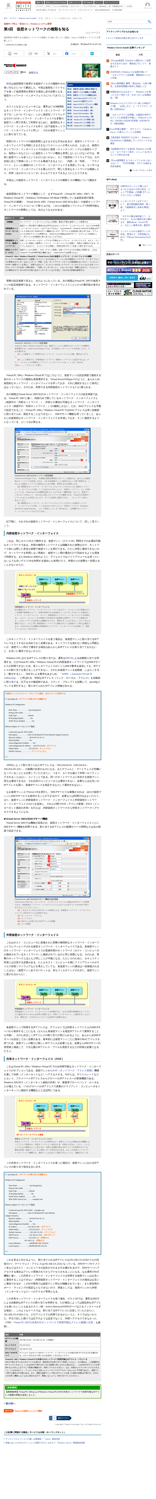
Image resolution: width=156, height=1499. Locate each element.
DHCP (68, 658)
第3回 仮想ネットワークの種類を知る (82, 95)
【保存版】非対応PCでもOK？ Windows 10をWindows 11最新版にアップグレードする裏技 (131, 141)
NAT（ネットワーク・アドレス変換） (73, 1070)
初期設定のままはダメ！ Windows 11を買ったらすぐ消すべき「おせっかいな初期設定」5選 (130, 95)
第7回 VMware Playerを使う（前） (80, 107)
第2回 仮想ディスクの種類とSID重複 (81, 92)
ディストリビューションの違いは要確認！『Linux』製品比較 (33, 1439)
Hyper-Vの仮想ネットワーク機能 (28, 1411)
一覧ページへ (146, 245)
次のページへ (63, 1418)
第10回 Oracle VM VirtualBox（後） (81, 116)
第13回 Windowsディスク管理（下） (81, 126)
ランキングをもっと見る (142, 170)
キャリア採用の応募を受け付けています (126, 38)
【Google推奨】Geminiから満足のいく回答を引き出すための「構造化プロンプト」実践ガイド (130, 64)
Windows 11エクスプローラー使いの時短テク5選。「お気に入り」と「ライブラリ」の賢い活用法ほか (131, 106)
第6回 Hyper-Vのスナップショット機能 (82, 104)
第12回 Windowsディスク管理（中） (81, 123)
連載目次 (33, 72)
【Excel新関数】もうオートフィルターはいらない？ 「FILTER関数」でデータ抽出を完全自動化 (131, 163)
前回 (8, 83)
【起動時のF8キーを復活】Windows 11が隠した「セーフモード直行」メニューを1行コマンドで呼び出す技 (131, 152)
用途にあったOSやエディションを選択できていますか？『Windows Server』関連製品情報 (45, 1443)
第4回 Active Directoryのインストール (81, 98)
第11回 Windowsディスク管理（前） (81, 119)
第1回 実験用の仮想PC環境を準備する (82, 89)
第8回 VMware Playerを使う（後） (80, 110)
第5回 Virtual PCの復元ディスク (79, 101)
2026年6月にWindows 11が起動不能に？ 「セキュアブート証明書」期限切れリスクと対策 (130, 75)
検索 (149, 21)
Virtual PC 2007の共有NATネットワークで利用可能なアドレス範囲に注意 (53, 1322)
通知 (36, 54)
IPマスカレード (85, 1074)
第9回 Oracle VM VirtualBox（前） (80, 113)
